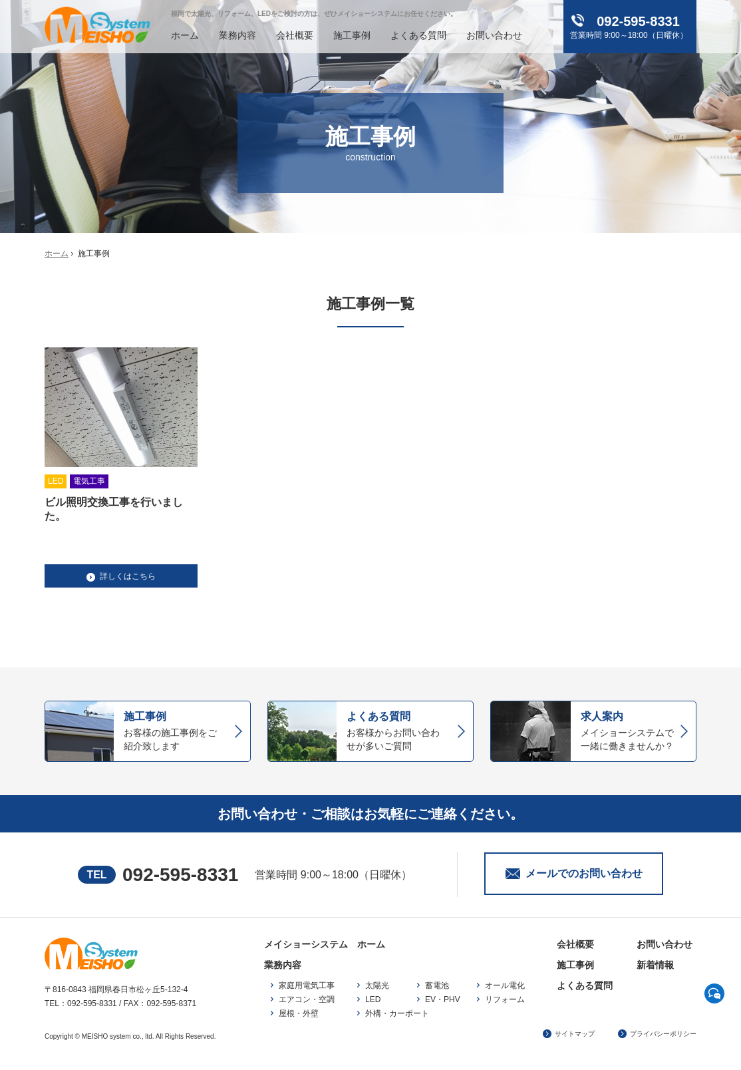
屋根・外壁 (299, 1013)
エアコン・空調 (307, 999)
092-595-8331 (180, 874)
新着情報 (655, 965)
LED (372, 999)
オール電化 (505, 985)
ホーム (185, 35)
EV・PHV (442, 999)
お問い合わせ (494, 35)
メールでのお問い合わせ (584, 873)
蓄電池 (437, 985)
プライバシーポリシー (663, 1033)
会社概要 (294, 35)
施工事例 (351, 35)
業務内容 (237, 35)
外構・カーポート (397, 1013)
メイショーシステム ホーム (324, 944)
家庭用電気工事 (307, 985)
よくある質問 (418, 35)
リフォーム (505, 999)
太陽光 (377, 985)
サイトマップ (575, 1033)
